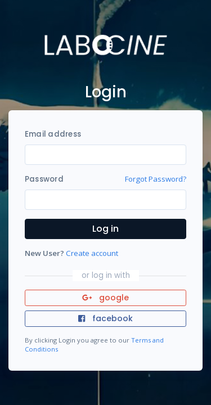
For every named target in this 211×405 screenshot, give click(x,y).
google (105, 297)
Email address (53, 134)
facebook (105, 318)
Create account (92, 253)
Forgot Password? (155, 179)
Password (44, 179)
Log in (105, 228)
